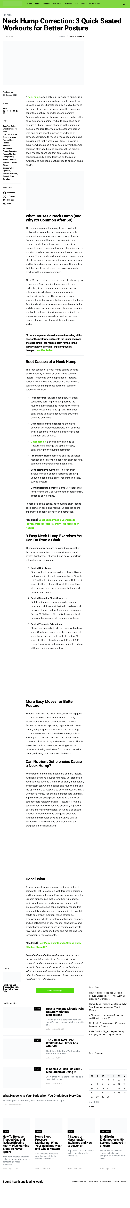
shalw (5, 108)
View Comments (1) (54, 991)
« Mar (92, 1106)
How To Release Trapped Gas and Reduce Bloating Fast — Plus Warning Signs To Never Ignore (107, 995)
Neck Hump (7, 148)
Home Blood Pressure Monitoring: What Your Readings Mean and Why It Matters (108, 1007)
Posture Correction (10, 151)
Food (76, 4)
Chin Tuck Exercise (10, 134)
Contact (124, 1181)
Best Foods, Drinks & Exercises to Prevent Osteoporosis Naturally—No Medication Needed (52, 524)
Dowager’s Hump (9, 137)
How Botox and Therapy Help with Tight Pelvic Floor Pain (11, 988)
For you (82, 4)
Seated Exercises (9, 160)
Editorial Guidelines (78, 1181)
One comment (9, 36)
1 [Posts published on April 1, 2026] (102, 1080)
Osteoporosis (38, 441)
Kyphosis (6, 146)
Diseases (46, 4)
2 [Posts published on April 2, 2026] (108, 1080)
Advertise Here (94, 4)
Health (36, 4)
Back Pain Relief (9, 126)
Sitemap (116, 1181)
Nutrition (68, 4)
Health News (56, 4)
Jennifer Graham (45, 350)
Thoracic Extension (10, 173)
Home (29, 4)
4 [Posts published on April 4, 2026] (119, 1080)
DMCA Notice (93, 1181)
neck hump (34, 97)
